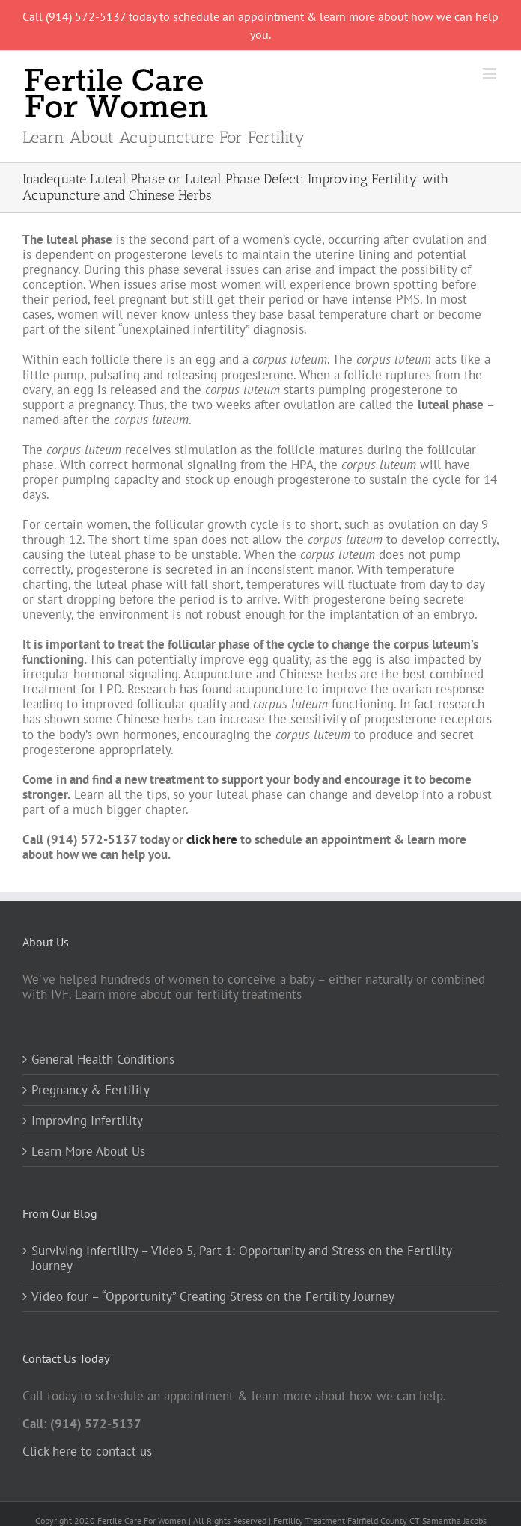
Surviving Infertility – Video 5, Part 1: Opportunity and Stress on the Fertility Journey (241, 1258)
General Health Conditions (102, 1059)
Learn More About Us (88, 1151)
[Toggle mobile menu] (491, 74)
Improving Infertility (87, 1120)
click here (211, 839)
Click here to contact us (87, 1451)
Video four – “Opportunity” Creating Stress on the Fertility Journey (212, 1296)
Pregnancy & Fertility (90, 1089)
